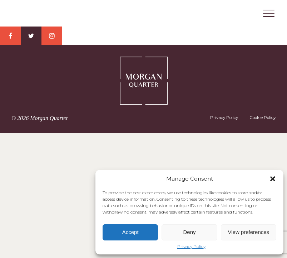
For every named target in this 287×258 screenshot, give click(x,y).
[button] (272, 178)
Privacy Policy (191, 246)
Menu (268, 13)
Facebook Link (10, 36)
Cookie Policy (262, 117)
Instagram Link (51, 36)
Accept (130, 232)
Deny (189, 232)
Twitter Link (31, 36)
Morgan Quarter (143, 14)
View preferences (248, 232)
